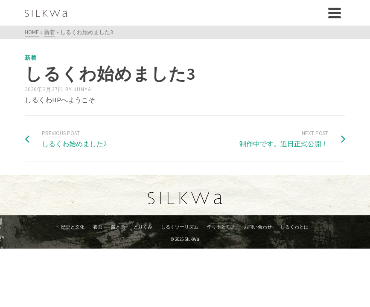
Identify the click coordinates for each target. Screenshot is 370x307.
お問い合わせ (258, 227)
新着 (31, 57)
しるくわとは (294, 227)
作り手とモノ (221, 227)
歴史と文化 (72, 227)
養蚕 (97, 227)
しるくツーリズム (179, 227)
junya (82, 89)
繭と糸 (118, 227)
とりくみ (143, 227)
